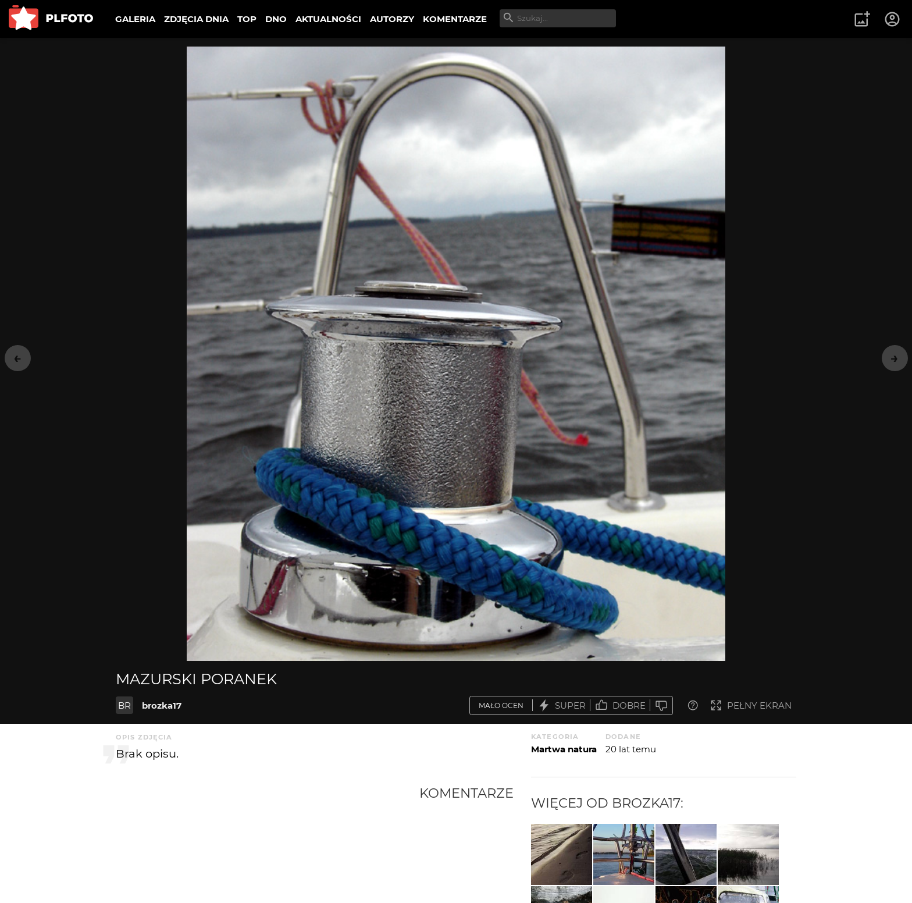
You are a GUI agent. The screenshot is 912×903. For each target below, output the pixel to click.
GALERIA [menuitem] (135, 18)
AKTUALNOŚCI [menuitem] (328, 18)
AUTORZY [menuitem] (392, 18)
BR (124, 705)
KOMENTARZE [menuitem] (455, 18)
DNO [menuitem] (276, 18)
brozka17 (161, 705)
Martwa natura (564, 749)
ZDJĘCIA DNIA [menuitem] (196, 18)
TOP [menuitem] (246, 18)
